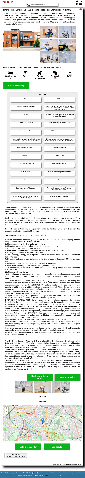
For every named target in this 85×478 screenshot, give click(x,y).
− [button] (6, 412)
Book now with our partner (39, 377)
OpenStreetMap (76, 440)
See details (57, 447)
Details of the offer (28, 447)
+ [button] (6, 408)
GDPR (46, 475)
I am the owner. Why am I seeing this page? (16, 455)
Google (35, 473)
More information (67, 377)
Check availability (16, 86)
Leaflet (67, 440)
